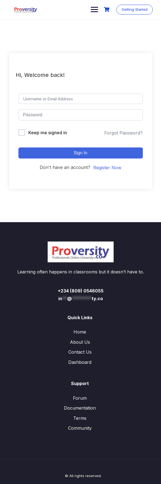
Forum (80, 398)
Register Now (107, 167)
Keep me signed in (47, 132)
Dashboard (79, 362)
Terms (79, 418)
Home (79, 332)
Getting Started (135, 9)
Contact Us (80, 352)
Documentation (80, 408)
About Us (80, 342)
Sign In (81, 152)
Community (80, 428)
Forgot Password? (123, 133)
